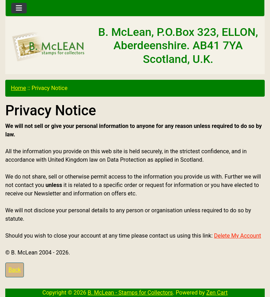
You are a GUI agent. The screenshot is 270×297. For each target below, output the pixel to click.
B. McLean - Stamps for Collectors (130, 292)
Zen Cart (217, 292)
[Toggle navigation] (19, 8)
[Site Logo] (48, 47)
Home (18, 88)
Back (14, 269)
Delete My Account (237, 235)
